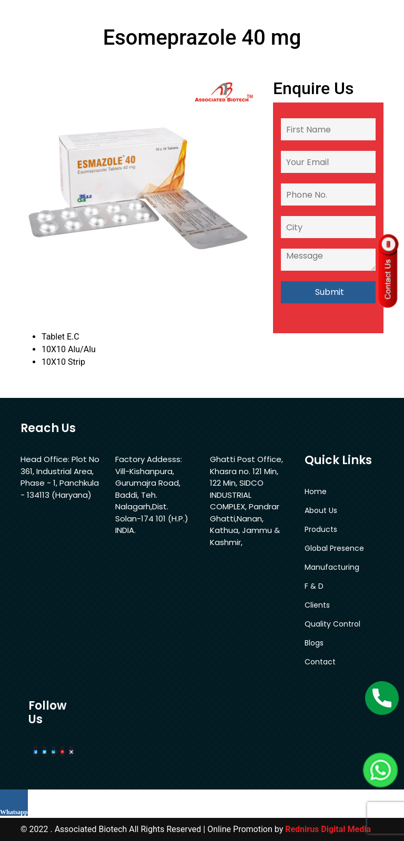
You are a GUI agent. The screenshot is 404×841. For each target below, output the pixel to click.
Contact (320, 662)
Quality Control (332, 624)
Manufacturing (332, 567)
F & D (314, 586)
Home (316, 491)
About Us (321, 510)
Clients (317, 605)
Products (321, 529)
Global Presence (334, 548)
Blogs (314, 643)
